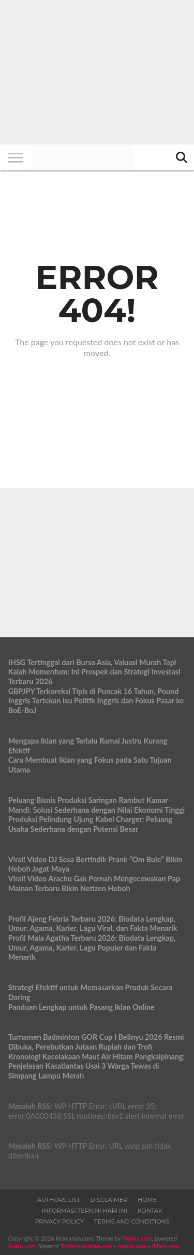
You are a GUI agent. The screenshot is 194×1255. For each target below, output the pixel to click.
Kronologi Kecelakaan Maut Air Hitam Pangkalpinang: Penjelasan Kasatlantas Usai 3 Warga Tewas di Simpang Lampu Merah (96, 1066)
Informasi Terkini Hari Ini (84, 1210)
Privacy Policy (59, 1221)
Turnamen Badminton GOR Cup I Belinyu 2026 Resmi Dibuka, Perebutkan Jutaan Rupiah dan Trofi (96, 1042)
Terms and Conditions (132, 1221)
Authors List (58, 1199)
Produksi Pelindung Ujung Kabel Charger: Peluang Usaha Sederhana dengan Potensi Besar (90, 824)
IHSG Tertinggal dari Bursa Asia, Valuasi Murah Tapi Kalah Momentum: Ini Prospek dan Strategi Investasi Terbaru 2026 (94, 672)
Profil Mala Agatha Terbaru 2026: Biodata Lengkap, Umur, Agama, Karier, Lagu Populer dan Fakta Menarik (92, 947)
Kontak (150, 1210)
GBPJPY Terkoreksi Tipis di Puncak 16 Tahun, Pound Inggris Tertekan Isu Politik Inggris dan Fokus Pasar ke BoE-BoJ (96, 701)
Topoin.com (137, 1238)
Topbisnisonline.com (87, 1246)
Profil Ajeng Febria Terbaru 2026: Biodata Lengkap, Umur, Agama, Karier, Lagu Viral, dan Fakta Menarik (92, 923)
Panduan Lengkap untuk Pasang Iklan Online (81, 1007)
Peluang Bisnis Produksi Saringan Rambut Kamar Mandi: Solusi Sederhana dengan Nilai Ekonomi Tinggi (96, 805)
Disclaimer (109, 1199)
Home (147, 1199)
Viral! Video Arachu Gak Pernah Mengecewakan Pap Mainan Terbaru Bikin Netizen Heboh (94, 883)
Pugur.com (22, 1246)
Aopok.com (132, 1246)
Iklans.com (166, 1246)
